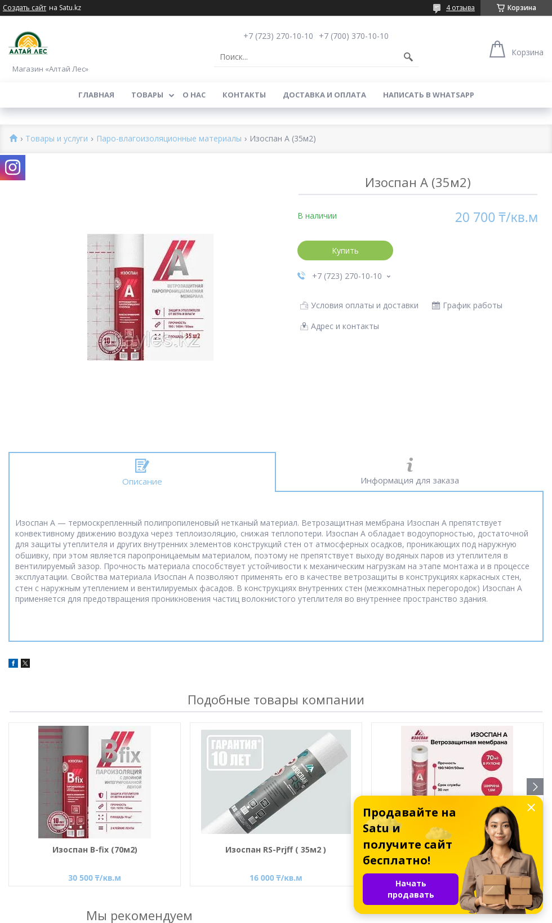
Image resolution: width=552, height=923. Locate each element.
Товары (147, 95)
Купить (345, 250)
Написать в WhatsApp (428, 95)
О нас (194, 95)
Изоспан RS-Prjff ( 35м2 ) (275, 849)
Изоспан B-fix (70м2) (94, 849)
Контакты (244, 95)
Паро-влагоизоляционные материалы (169, 139)
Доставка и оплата (324, 95)
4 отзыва (460, 7)
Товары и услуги (56, 139)
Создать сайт (24, 8)
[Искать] (408, 56)
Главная (96, 95)
